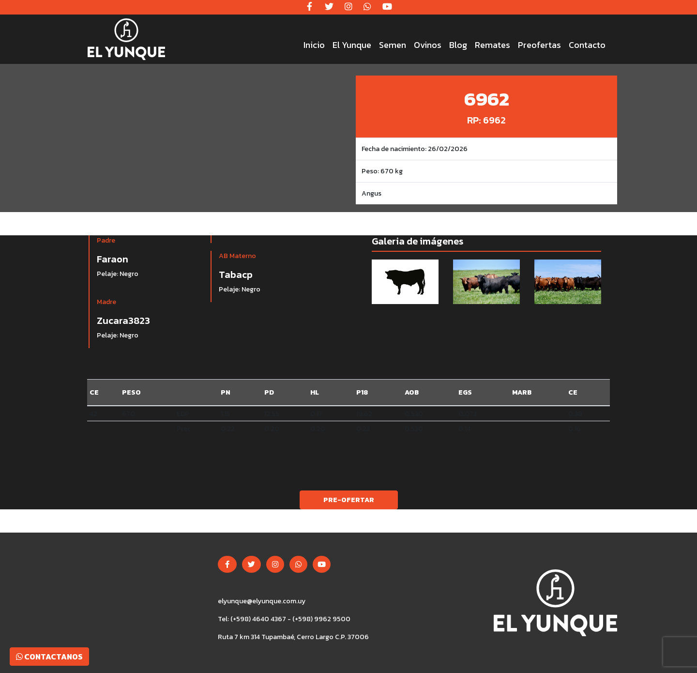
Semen (392, 44)
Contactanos (49, 656)
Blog (458, 44)
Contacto (587, 44)
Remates (492, 44)
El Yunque (352, 44)
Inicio (314, 44)
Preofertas (539, 44)
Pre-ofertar (348, 500)
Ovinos (427, 44)
